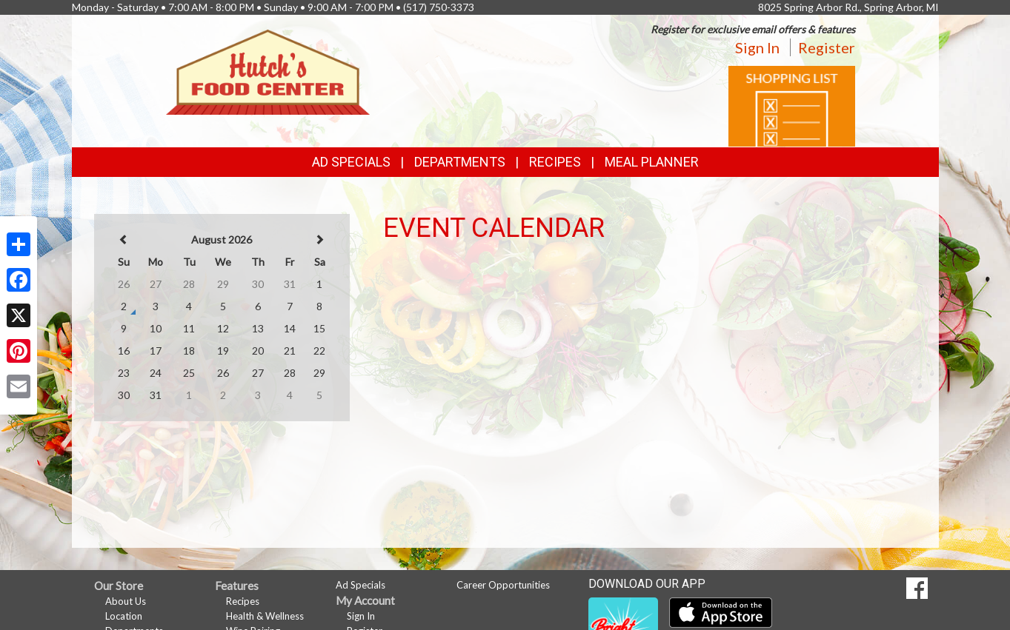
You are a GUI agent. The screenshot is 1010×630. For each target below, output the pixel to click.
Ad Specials (351, 162)
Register (826, 47)
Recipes (555, 162)
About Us (125, 601)
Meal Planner (652, 162)
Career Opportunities (503, 585)
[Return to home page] (268, 70)
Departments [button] (459, 162)
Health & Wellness (265, 616)
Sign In (757, 47)
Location (123, 616)
